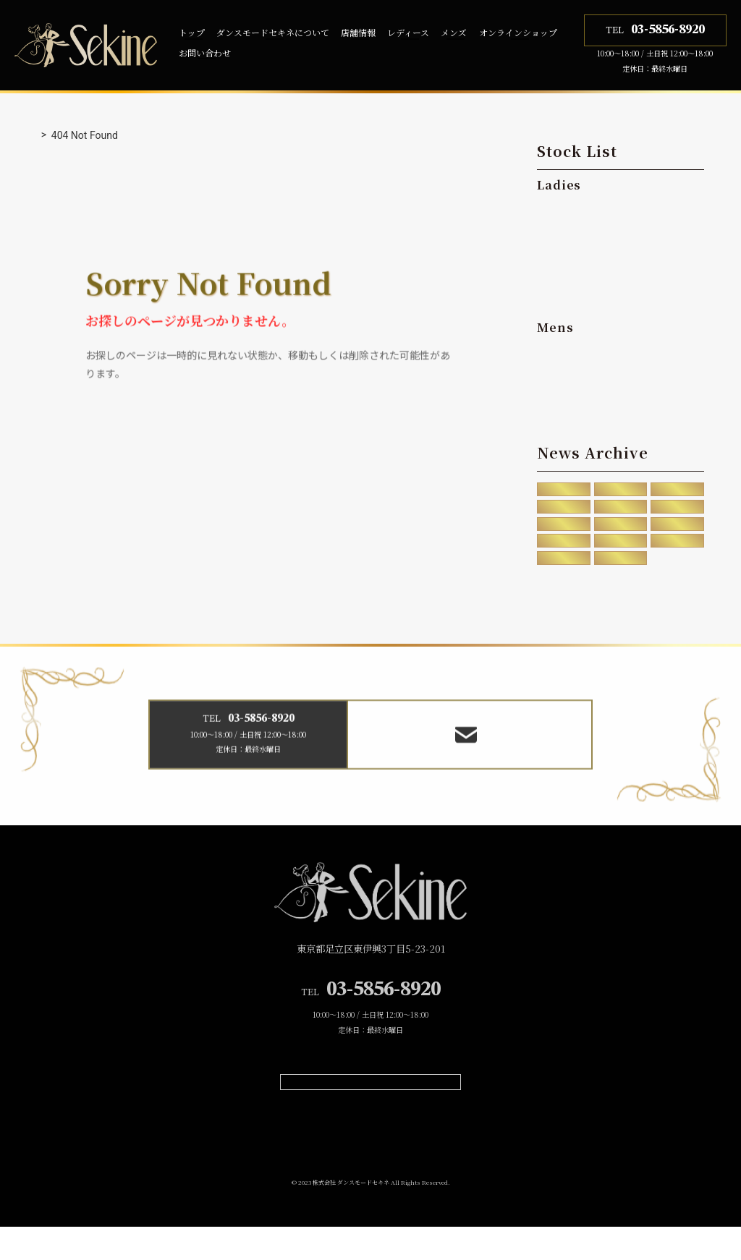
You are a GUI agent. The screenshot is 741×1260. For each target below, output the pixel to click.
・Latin (565, 236)
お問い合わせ (205, 52)
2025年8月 (620, 490)
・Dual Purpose (587, 262)
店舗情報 (358, 32)
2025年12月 (564, 490)
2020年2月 (677, 553)
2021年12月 (564, 532)
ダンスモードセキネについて (272, 32)
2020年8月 (677, 532)
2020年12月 (621, 532)
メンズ (454, 32)
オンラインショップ (518, 32)
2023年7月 (677, 511)
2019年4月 (564, 574)
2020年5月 (564, 553)
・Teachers (575, 289)
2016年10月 (621, 574)
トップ (192, 32)
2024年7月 (564, 511)
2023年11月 (621, 511)
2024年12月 (677, 490)
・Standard (575, 208)
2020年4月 (620, 553)
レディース (408, 32)
